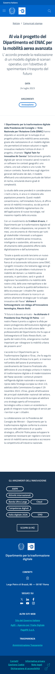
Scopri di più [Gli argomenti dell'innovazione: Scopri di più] (27, 527)
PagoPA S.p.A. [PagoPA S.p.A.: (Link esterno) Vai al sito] (28, 630)
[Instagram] (33, 603)
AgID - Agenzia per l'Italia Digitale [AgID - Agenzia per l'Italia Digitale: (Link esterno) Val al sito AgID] (27, 625)
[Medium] (21, 603)
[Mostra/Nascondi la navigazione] (4, 10)
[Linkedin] (27, 599)
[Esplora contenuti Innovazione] (27, 104)
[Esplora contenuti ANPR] (15, 488)
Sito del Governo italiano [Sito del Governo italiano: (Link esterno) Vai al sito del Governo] (27, 620)
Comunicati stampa (32, 23)
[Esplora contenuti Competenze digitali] (18, 508)
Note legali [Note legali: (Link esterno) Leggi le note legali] (36, 664)
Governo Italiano (10, 2)
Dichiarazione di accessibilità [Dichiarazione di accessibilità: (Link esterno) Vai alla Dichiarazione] (25, 668)
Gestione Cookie (16, 664)
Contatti (14, 661)
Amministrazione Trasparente (28, 645)
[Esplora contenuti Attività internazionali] (19, 495)
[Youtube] (27, 603)
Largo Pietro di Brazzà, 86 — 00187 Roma (27, 584)
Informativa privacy (35, 661)
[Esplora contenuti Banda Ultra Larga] (17, 501)
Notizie (16, 23)
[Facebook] (33, 599)
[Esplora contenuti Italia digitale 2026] (18, 514)
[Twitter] (21, 599)
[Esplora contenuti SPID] (40, 514)
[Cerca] (49, 11)
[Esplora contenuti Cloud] (39, 501)
